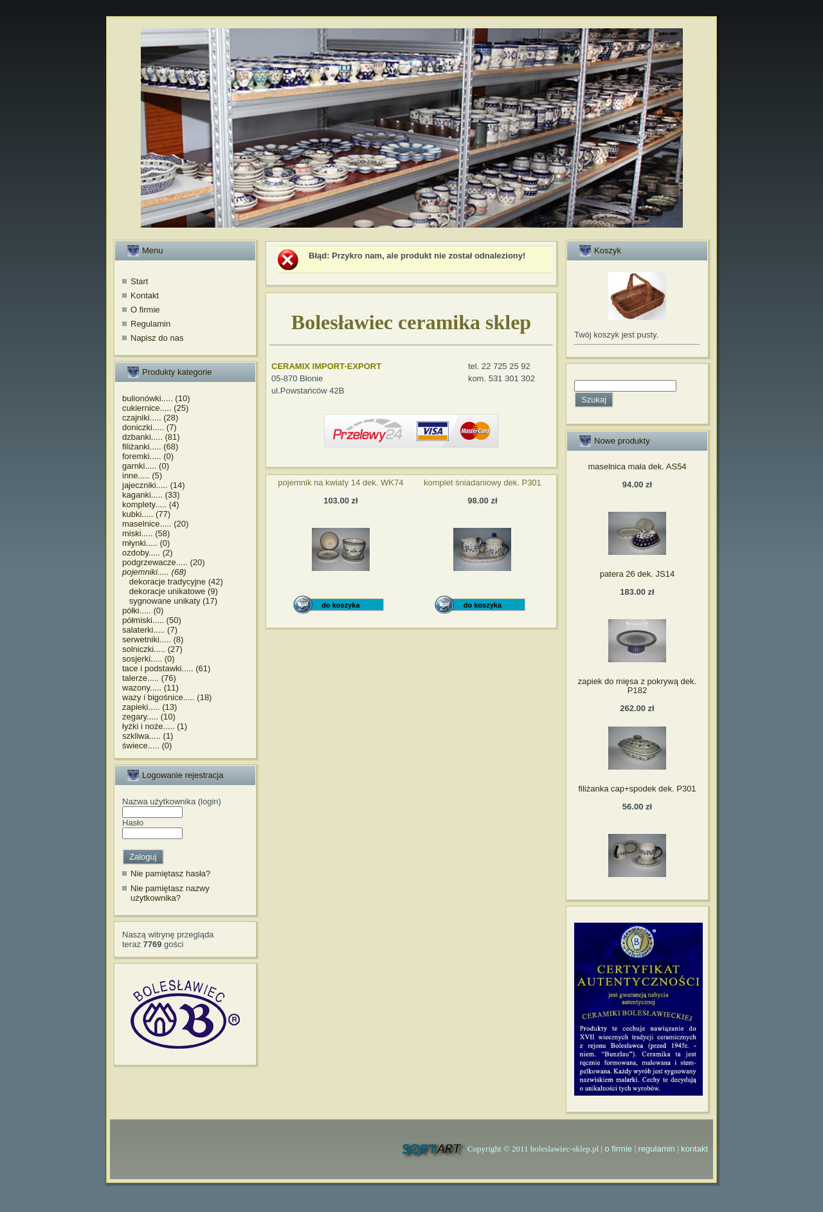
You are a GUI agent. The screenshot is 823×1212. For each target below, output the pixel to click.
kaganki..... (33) (151, 495)
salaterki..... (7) (149, 630)
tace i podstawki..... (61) (166, 668)
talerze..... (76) (149, 678)
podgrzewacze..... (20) (163, 562)
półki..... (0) (142, 610)
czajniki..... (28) (150, 417)
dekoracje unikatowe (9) (170, 591)
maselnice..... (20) (155, 524)
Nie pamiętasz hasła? (170, 873)
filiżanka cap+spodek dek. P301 (637, 788)
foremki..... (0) (148, 456)
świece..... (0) (147, 745)
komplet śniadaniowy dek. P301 (482, 482)
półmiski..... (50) (151, 620)
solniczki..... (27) (152, 649)
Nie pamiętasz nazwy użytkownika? (170, 893)
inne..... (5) (142, 475)
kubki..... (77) (146, 514)
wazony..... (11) (150, 687)
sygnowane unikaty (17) (169, 601)
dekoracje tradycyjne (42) (172, 581)
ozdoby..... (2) (147, 552)
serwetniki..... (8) (152, 639)
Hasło (132, 823)
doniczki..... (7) (149, 427)
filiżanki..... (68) (150, 446)
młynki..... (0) (146, 543)
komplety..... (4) (150, 504)
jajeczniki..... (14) (153, 485)
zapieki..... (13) (149, 707)
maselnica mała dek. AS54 (637, 466)
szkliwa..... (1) (147, 736)
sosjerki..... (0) (148, 659)
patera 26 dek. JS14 (637, 574)
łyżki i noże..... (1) (154, 726)
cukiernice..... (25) (155, 408)
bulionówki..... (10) (156, 398)
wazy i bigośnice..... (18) (167, 697)
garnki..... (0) (145, 466)
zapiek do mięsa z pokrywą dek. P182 (637, 685)
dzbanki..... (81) (151, 437)
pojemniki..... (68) (154, 572)
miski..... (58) (146, 533)
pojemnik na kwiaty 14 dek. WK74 (340, 482)
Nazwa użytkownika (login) (171, 801)
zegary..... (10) (149, 716)
